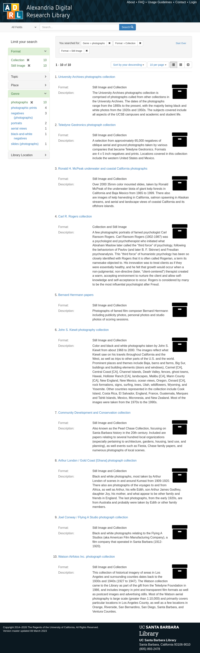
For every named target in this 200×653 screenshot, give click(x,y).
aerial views (19, 128)
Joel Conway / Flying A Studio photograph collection (93, 517)
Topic (14, 76)
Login (193, 2)
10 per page (158, 64)
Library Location (22, 155)
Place (15, 85)
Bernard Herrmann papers (76, 294)
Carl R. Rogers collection (75, 216)
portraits (16, 123)
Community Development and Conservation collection (94, 412)
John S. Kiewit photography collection (83, 329)
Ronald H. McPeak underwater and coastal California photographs (102, 168)
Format (16, 51)
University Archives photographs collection (86, 76)
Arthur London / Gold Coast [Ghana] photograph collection (97, 460)
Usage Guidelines (160, 2)
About (131, 2)
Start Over (181, 43)
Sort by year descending (128, 64)
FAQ (141, 2)
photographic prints (24, 107)
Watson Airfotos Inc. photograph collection (86, 556)
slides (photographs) (25, 143)
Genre (15, 93)
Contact (180, 2)
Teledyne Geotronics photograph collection (87, 124)
